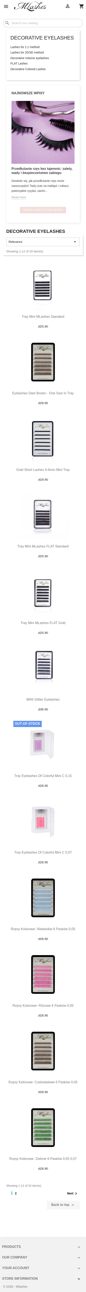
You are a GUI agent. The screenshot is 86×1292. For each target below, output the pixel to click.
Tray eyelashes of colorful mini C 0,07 (43, 852)
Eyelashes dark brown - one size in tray (43, 393)
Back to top (63, 1205)
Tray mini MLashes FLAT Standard (43, 546)
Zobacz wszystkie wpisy (43, 210)
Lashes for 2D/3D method (27, 52)
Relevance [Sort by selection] (43, 241)
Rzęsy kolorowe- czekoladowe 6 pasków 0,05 (43, 1082)
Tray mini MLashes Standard (43, 316)
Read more (18, 197)
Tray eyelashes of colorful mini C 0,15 (43, 776)
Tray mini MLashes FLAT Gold (43, 623)
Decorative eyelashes (42, 38)
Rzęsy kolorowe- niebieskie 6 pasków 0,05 (43, 929)
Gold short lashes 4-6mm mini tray (43, 470)
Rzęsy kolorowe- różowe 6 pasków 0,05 (43, 1005)
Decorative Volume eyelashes (29, 58)
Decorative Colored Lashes (28, 69)
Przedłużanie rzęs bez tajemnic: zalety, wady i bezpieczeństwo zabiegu (41, 171)
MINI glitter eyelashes (42, 699)
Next (72, 1193)
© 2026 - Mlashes (15, 1286)
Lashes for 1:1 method (24, 47)
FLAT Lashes (19, 63)
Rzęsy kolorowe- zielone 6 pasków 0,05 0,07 (43, 1158)
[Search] (43, 23)
